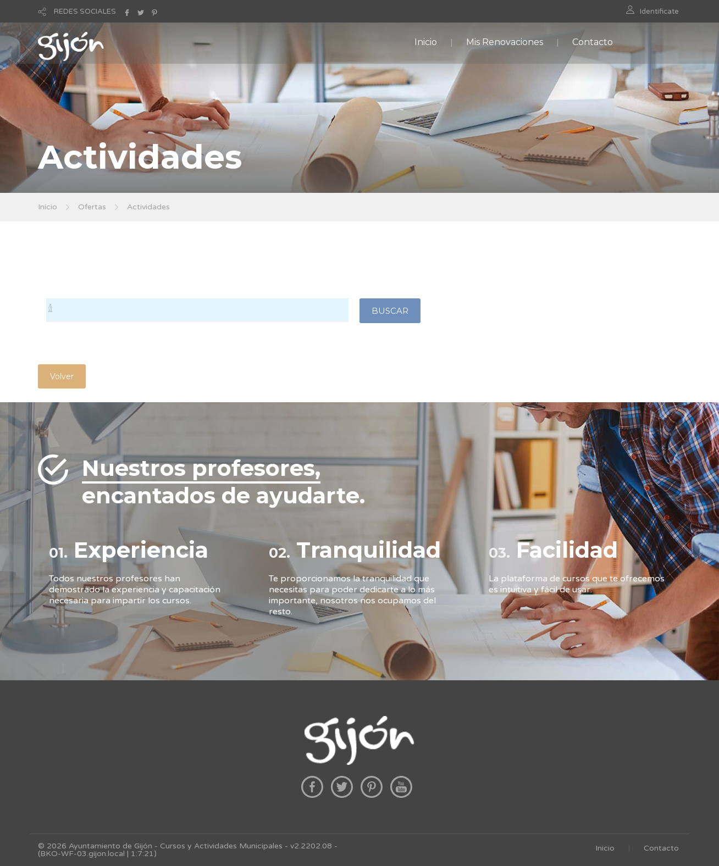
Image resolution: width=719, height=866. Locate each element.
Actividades (148, 207)
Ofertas (92, 207)
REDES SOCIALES (85, 11)
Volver (62, 376)
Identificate (659, 11)
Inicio (425, 42)
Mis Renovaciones (504, 42)
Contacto (592, 42)
